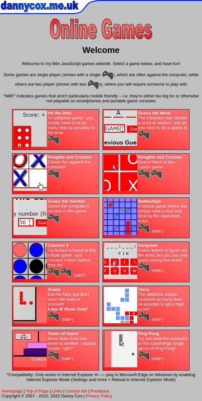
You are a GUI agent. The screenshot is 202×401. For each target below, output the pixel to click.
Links (57, 391)
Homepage (12, 391)
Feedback (100, 391)
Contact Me (76, 391)
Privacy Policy (99, 395)
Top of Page (37, 391)
